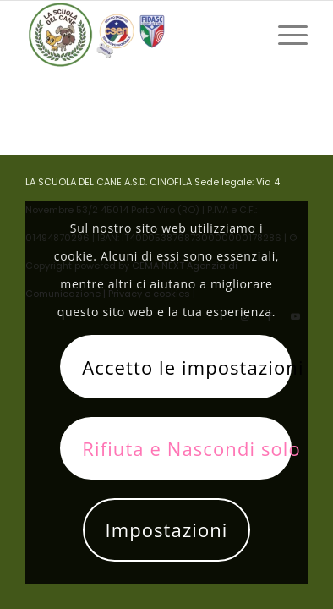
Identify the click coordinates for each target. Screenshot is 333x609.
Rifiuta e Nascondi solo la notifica (187, 448)
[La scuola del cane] (138, 35)
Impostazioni (166, 529)
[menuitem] (284, 35)
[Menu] (284, 35)
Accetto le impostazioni (187, 367)
